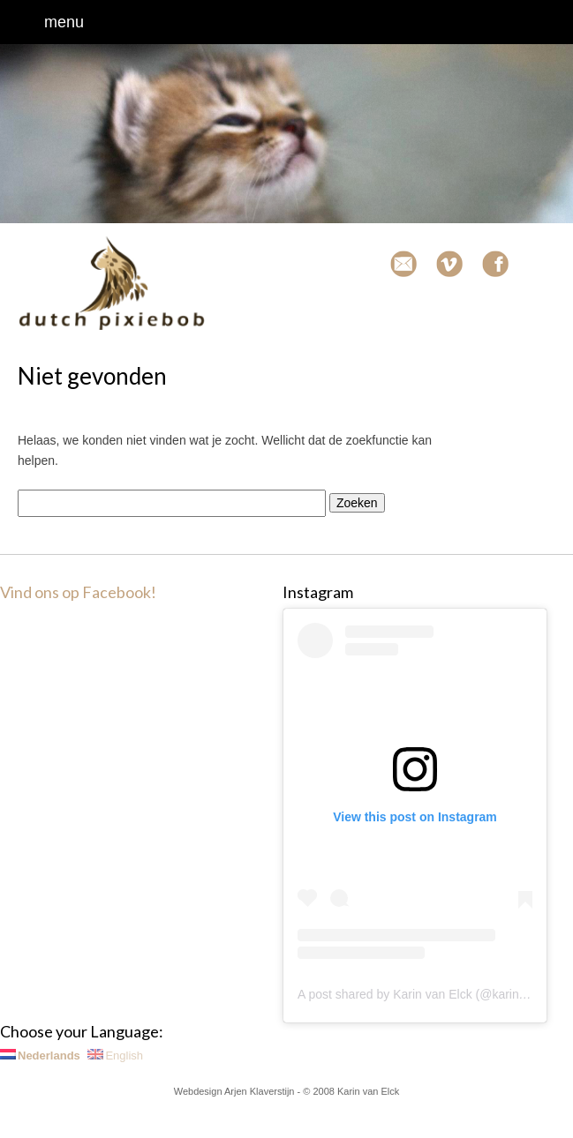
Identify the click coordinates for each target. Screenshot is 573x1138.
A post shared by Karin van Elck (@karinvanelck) (431, 994)
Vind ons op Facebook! (78, 592)
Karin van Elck (368, 1091)
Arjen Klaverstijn (259, 1091)
